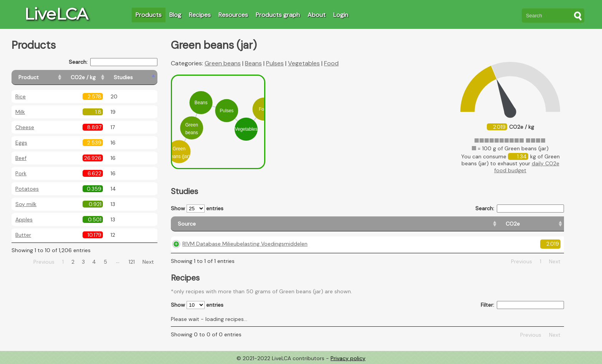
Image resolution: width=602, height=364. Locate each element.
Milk (20, 111)
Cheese (24, 127)
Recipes (200, 15)
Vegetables (304, 63)
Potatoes (27, 188)
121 (132, 261)
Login (340, 15)
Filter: (522, 305)
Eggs (21, 142)
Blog (175, 15)
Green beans (223, 63)
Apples (24, 219)
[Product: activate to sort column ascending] (46, 77)
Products (149, 15)
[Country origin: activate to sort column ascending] (409, 223)
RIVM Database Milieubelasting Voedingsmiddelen (245, 243)
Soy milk (25, 204)
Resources (233, 15)
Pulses (275, 63)
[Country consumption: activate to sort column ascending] (483, 223)
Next (148, 261)
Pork (20, 173)
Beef (20, 158)
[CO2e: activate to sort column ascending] (361, 223)
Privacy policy (348, 358)
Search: (113, 62)
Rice (20, 96)
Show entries (197, 208)
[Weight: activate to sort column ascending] (545, 223)
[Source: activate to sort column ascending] (257, 223)
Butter (23, 234)
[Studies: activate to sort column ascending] (140, 77)
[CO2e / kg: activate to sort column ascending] (102, 77)
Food (331, 63)
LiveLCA (56, 14)
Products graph (278, 15)
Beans (253, 63)
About (317, 15)
